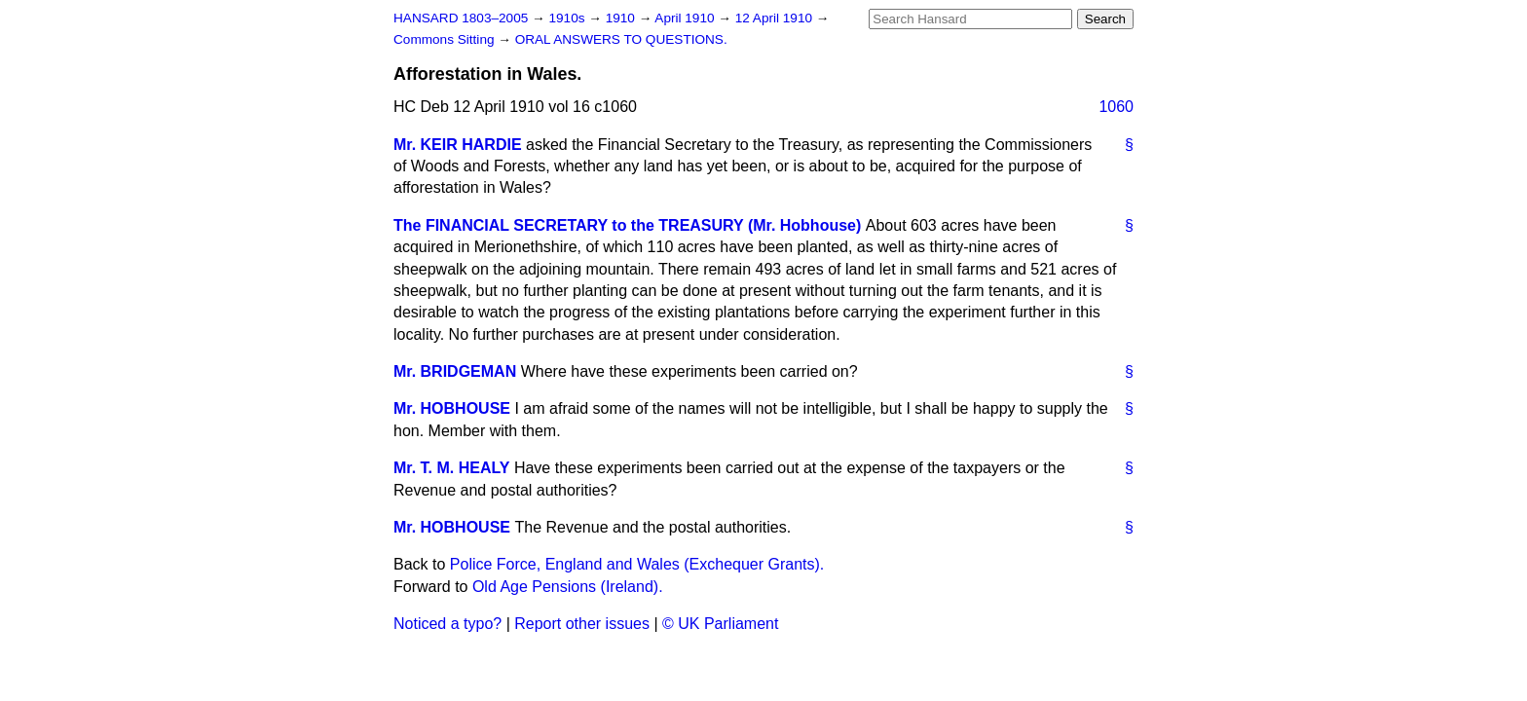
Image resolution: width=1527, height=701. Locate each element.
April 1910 (686, 18)
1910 (622, 18)
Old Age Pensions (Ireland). (567, 586)
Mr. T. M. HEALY (451, 468)
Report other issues (582, 623)
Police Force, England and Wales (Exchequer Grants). (637, 564)
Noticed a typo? (447, 623)
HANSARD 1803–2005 (460, 18)
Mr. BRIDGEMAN (454, 371)
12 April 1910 (775, 18)
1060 (1116, 106)
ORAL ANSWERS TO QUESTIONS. (621, 39)
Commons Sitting (445, 39)
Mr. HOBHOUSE (451, 408)
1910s (568, 18)
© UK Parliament (720, 623)
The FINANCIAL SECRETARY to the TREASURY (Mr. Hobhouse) (627, 225)
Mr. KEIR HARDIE (457, 144)
